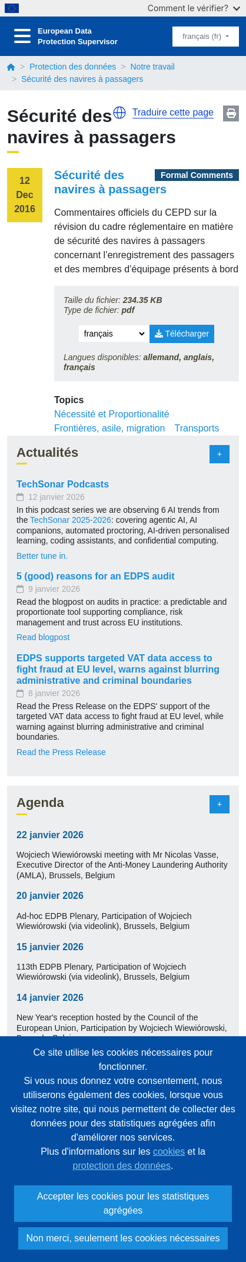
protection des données (122, 1166)
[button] (119, 113)
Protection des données (72, 66)
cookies (169, 1151)
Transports (197, 428)
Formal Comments (197, 175)
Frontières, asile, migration (109, 428)
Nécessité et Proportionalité (111, 414)
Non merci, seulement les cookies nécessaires (123, 1238)
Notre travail (152, 66)
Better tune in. (42, 556)
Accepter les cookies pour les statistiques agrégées (123, 1203)
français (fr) (202, 36)
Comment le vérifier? (194, 8)
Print (231, 113)
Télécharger (182, 333)
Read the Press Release (61, 752)
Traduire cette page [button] (173, 112)
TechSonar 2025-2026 (70, 520)
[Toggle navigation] (22, 36)
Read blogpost (42, 637)
